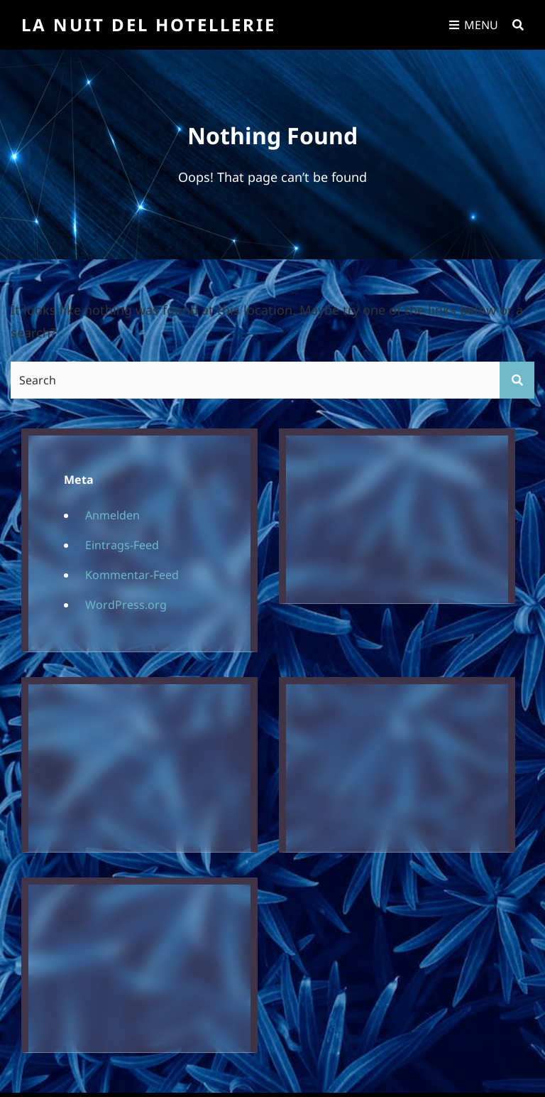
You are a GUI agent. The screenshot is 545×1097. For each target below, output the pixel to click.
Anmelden (112, 515)
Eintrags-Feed (122, 545)
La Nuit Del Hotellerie (148, 24)
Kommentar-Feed (132, 575)
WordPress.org (126, 604)
